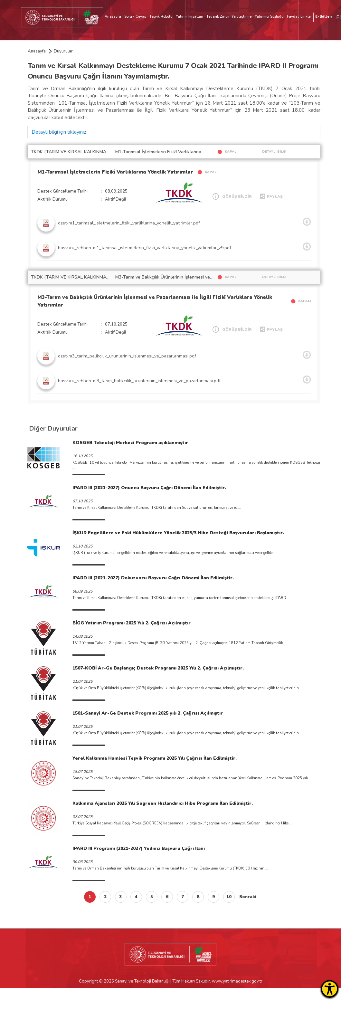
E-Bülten (323, 16)
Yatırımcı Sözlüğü (269, 16)
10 (229, 897)
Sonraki (247, 897)
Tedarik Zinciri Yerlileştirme (228, 16)
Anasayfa (113, 16)
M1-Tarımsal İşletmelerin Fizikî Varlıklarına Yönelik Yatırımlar (115, 172)
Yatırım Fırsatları (189, 16)
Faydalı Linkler (299, 16)
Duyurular (63, 51)
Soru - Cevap (135, 16)
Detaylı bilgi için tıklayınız (59, 132)
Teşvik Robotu (161, 16)
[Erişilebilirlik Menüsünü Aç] (329, 989)
